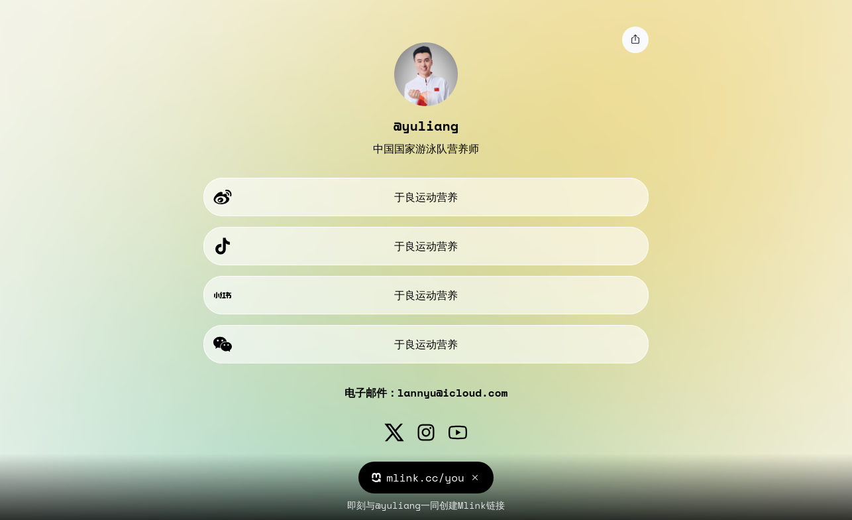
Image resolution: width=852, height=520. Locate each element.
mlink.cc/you (425, 478)
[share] (635, 40)
